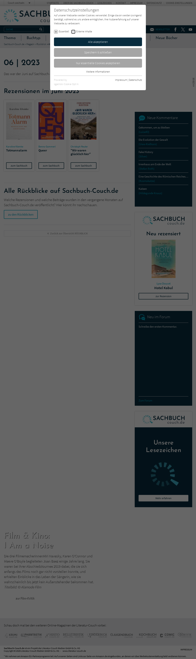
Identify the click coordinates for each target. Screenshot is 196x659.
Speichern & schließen (98, 52)
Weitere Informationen (98, 71)
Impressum (121, 80)
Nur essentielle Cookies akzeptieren (98, 63)
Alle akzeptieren (98, 42)
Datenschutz (135, 80)
